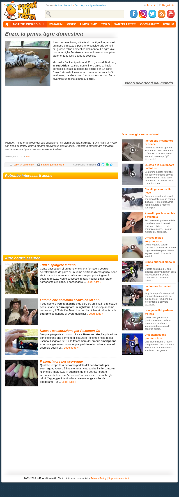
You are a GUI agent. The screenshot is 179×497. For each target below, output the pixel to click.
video (71, 24)
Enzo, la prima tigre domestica (90, 5)
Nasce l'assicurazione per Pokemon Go (70, 331)
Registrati (166, 5)
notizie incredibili (28, 24)
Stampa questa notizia (52, 164)
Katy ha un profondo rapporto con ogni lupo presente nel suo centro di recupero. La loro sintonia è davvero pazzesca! (160, 299)
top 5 (105, 24)
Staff (27, 156)
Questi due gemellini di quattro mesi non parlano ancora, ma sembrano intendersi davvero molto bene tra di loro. (158, 323)
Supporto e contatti (118, 478)
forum (168, 24)
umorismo (88, 24)
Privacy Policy (98, 478)
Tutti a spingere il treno (58, 265)
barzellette (125, 24)
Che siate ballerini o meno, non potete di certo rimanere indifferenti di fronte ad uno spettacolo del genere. (159, 346)
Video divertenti (139, 83)
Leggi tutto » (93, 281)
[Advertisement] (61, 112)
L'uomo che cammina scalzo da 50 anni (70, 300)
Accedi (149, 5)
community (149, 24)
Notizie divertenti (63, 5)
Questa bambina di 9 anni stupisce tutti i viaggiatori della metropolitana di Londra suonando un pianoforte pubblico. (160, 275)
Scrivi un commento (23, 164)
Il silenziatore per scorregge (61, 361)
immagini (56, 24)
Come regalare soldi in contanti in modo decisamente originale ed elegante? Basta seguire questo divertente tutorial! (160, 250)
